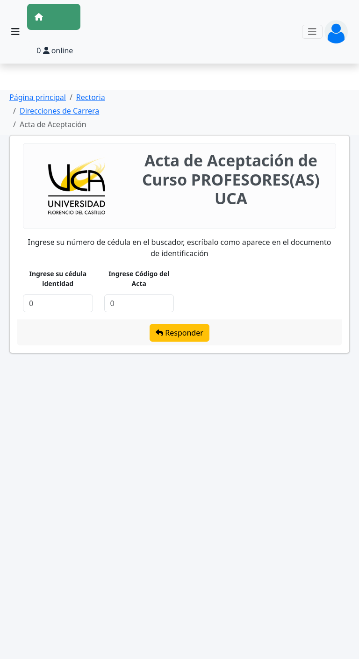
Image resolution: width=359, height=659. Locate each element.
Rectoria (90, 97)
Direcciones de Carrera (59, 111)
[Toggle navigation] (312, 32)
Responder (179, 333)
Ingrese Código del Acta (138, 278)
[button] (336, 31)
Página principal (37, 97)
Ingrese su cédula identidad (57, 278)
